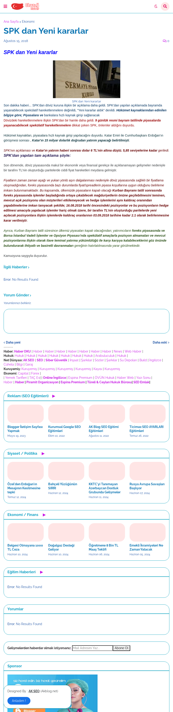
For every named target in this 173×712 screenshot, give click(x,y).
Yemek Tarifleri (16, 377)
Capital (23, 373)
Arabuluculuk (105, 355)
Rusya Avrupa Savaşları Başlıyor (147, 486)
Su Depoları (128, 360)
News (118, 351)
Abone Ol (121, 648)
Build (143, 360)
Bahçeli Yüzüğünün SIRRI (62, 486)
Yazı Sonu (143, 377)
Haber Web (125, 377)
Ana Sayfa (11, 21)
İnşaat (74, 360)
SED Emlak (141, 382)
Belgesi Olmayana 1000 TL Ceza (25, 547)
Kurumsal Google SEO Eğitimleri (64, 429)
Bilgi (19, 364)
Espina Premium (80, 377)
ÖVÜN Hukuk (104, 377)
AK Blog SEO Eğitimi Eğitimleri (104, 429)
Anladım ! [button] (19, 701)
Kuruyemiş (29, 369)
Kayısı (97, 369)
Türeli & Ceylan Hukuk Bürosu (109, 382)
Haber (37, 351)
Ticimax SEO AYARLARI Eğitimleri (147, 429)
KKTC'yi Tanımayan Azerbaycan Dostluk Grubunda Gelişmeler (105, 488)
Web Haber (133, 351)
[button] (5, 6)
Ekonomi (28, 21)
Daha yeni (13, 342)
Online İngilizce (54, 377)
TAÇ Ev (34, 377)
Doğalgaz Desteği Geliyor (61, 547)
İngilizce (155, 360)
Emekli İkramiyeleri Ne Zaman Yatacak (146, 547)
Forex (35, 373)
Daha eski (160, 342)
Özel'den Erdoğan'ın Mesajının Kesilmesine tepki (23, 488)
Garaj (29, 364)
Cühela (9, 364)
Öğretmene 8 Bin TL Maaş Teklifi (103, 547)
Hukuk (19, 355)
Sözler (99, 360)
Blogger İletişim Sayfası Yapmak (25, 429)
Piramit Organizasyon (42, 382)
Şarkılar (86, 360)
